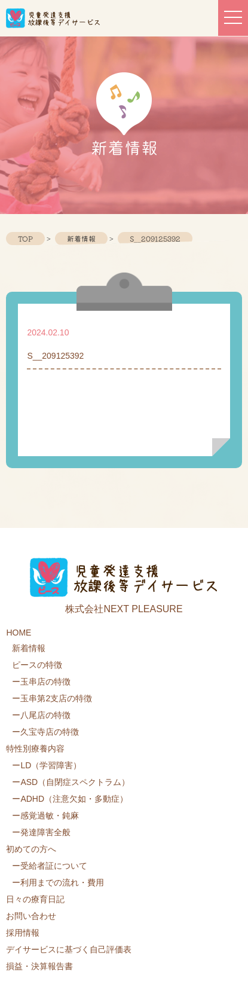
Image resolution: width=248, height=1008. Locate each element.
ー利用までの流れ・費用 (58, 882)
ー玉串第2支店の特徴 (52, 698)
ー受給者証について (49, 865)
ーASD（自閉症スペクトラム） (71, 782)
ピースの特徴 (37, 665)
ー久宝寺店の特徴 (45, 732)
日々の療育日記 (35, 899)
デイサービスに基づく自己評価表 (68, 949)
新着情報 (28, 648)
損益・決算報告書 (39, 966)
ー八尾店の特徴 (41, 715)
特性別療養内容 (35, 748)
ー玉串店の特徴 (41, 681)
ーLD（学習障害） (46, 765)
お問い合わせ (31, 916)
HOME (18, 632)
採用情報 (22, 932)
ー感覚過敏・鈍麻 (45, 815)
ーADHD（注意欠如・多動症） (70, 799)
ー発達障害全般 (41, 832)
